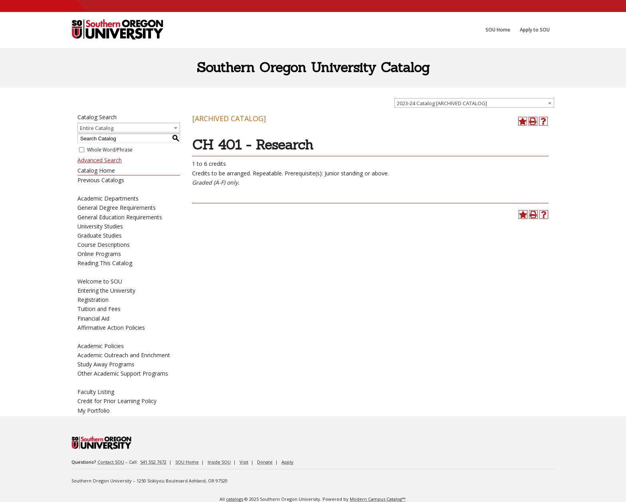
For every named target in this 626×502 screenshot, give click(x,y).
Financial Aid (93, 318)
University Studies (100, 226)
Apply (287, 462)
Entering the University (106, 290)
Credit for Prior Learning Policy (116, 401)
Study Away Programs (106, 364)
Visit (244, 462)
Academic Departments (108, 198)
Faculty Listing (95, 392)
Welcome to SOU (99, 281)
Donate (265, 462)
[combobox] (474, 103)
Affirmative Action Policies (111, 327)
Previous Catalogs (100, 180)
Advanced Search (99, 160)
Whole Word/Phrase (110, 149)
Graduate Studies (99, 235)
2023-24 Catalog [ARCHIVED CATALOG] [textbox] (442, 103)
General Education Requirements (119, 217)
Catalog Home (96, 170)
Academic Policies (100, 346)
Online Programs (99, 254)
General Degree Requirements (116, 207)
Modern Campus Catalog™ (377, 499)
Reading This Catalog (104, 263)
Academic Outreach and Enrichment (123, 355)
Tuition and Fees (99, 309)
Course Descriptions (103, 244)
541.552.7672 (153, 462)
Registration (93, 299)
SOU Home (187, 462)
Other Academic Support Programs (122, 373)
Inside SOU (219, 462)
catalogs (234, 499)
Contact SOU (110, 462)
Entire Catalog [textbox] (96, 128)
